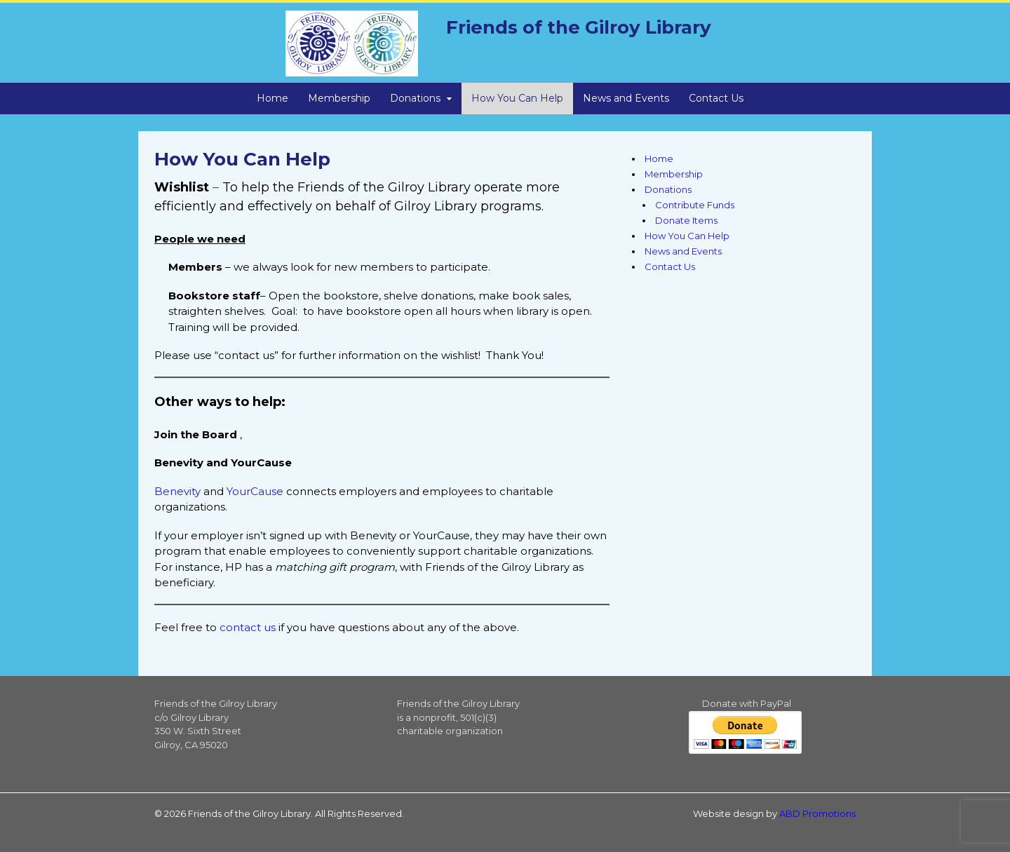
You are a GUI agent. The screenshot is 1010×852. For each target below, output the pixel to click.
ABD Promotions (817, 813)
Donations (415, 98)
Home (272, 98)
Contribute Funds (694, 204)
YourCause (255, 491)
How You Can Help (517, 98)
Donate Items (686, 220)
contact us (248, 627)
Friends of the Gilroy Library (578, 27)
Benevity (177, 491)
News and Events (626, 98)
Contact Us (716, 98)
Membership (339, 98)
